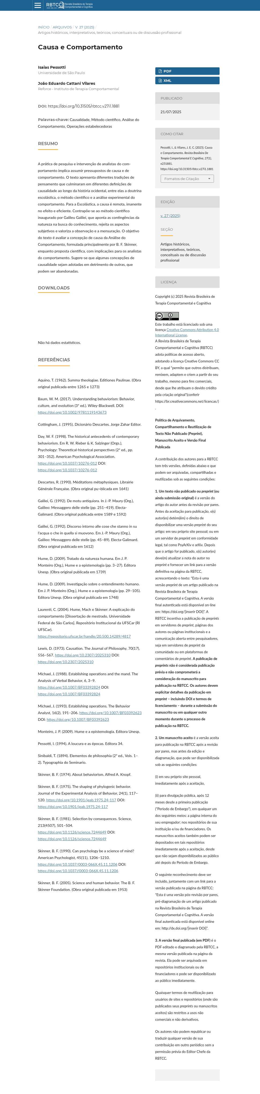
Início (44, 27)
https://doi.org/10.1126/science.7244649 (72, 832)
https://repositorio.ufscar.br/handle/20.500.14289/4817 (84, 636)
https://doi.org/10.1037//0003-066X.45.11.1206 (78, 870)
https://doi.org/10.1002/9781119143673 (72, 412)
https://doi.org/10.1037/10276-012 (67, 463)
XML (167, 80)
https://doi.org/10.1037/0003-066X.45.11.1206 (78, 864)
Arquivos (62, 27)
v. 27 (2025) (84, 27)
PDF (167, 71)
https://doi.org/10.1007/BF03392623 (110, 712)
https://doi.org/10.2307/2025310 (83, 655)
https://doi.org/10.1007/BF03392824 (69, 687)
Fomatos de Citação (181, 179)
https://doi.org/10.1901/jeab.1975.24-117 (81, 800)
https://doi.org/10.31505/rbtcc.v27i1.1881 (83, 106)
